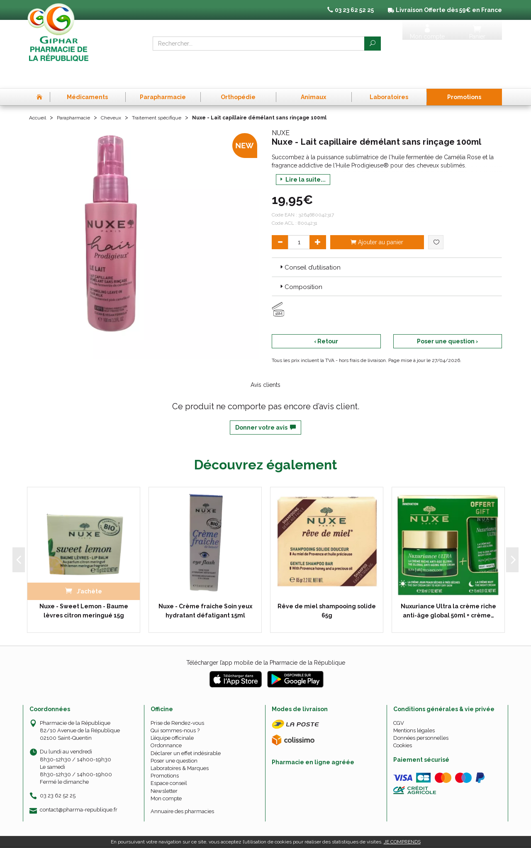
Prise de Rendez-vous (177, 700)
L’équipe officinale (172, 715)
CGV (398, 700)
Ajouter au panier (377, 219)
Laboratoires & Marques (180, 745)
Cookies (402, 722)
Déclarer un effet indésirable (186, 730)
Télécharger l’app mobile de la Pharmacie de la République (265, 640)
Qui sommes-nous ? (175, 708)
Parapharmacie (79, 94)
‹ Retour (326, 318)
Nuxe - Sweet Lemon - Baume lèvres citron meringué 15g (83, 588)
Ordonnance (166, 722)
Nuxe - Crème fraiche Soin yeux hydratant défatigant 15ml (205, 588)
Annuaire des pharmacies (182, 788)
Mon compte (166, 776)
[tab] (387, 244)
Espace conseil (169, 760)
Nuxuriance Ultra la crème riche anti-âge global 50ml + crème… (448, 588)
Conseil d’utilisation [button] (309, 244)
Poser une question (174, 738)
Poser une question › (447, 318)
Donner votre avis (265, 404)
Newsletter (164, 768)
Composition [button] (300, 264)
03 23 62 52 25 (58, 773)
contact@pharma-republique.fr (78, 786)
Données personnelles (420, 715)
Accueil (39, 94)
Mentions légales (414, 708)
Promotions (165, 753)
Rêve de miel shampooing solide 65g (327, 588)
